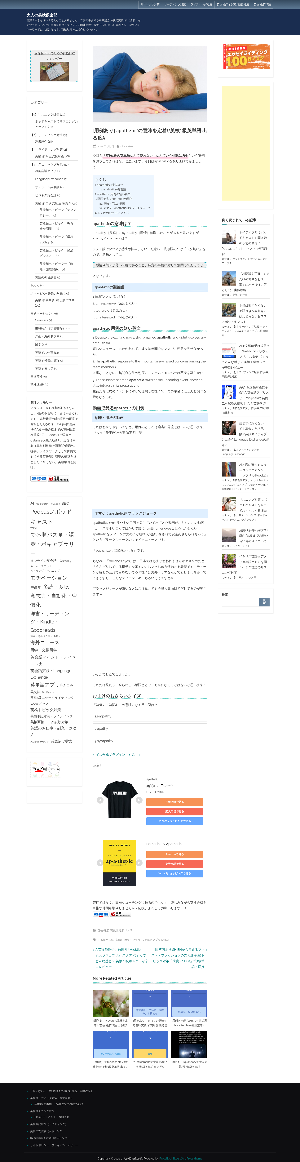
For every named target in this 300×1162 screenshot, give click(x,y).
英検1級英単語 (262, 4)
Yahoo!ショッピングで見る (173, 819)
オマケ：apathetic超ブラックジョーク (127, 208)
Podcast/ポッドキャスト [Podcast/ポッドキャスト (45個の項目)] (51, 516)
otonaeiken (127, 146)
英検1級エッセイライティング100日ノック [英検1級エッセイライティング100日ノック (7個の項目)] (52, 700)
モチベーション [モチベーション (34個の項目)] (49, 578)
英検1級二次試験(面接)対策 (233, 4)
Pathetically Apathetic (164, 842)
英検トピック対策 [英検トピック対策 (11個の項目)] (45, 709)
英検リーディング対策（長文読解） (51, 1096)
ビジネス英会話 (45, 195)
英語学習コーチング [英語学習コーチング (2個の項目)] (39, 741)
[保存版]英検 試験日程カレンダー (50, 1136)
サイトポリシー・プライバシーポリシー (54, 1143)
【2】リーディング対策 (46, 135)
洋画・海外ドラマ (47, 336)
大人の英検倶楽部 (42, 15)
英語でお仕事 (44, 352)
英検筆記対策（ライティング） (49, 1122)
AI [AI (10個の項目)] (32, 503)
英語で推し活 (44, 368)
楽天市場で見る (173, 809)
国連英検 (36, 377)
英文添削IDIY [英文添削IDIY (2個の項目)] (48, 692)
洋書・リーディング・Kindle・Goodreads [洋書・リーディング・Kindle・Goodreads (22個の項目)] (49, 622)
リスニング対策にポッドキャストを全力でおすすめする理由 (253, 505)
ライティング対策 (201, 4)
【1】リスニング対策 (44, 115)
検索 (225, 595)
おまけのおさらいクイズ (113, 213)
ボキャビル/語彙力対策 (46, 293)
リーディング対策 (175, 4)
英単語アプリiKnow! (156, 938)
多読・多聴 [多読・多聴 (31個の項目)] (56, 587)
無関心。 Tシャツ (160, 784)
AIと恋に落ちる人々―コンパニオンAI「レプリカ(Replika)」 (254, 470)
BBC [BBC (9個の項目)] (65, 503)
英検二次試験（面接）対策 (46, 1129)
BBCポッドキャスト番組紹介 (51, 1115)
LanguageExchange (49, 179)
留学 (38, 344)
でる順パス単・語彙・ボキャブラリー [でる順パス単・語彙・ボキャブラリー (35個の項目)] (52, 544)
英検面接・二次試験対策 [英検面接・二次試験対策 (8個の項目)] (49, 722)
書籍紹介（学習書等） (50, 328)
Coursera (41, 320)
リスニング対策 (150, 4)
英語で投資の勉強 (47, 360)
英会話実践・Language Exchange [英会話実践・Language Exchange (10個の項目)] (50, 674)
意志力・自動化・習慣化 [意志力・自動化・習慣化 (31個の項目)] (53, 600)
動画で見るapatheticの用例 (115, 199)
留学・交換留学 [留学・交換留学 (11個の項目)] (43, 650)
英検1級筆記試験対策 (49, 156)
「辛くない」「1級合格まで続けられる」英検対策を (61, 1089)
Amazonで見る (173, 800)
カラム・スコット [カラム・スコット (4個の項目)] (41, 566)
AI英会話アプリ (45, 171)
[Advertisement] (246, 143)
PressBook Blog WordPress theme (180, 1157)
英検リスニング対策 (42, 1109)
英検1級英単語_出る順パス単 (115, 928)
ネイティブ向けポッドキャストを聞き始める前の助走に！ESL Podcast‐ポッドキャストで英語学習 (245, 243)
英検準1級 (37, 385)
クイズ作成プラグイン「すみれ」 (117, 753)
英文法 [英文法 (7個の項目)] (35, 692)
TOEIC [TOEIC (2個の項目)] (33, 528)
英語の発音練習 (45, 277)
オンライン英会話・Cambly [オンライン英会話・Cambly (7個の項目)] (50, 561)
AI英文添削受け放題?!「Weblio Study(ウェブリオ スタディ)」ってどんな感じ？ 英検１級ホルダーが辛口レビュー (245, 356)
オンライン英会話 (47, 187)
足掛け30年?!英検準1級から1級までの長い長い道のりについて (253, 535)
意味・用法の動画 (114, 203)
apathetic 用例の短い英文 (113, 194)
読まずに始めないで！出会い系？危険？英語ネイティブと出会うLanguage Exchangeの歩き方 (245, 434)
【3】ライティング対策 (46, 149)
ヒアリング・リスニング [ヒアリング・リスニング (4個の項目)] (45, 570)
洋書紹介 (41, 141)
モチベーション (41, 313)
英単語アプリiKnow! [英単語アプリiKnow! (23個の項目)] (52, 685)
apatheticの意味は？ (110, 185)
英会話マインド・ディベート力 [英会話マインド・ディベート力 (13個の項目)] (53, 661)
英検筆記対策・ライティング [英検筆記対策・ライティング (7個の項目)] (51, 716)
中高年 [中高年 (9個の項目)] (35, 587)
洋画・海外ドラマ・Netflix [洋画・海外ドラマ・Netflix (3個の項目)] (45, 636)
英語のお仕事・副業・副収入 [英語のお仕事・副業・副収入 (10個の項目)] (53, 731)
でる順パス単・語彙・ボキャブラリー (120, 938)
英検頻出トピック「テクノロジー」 (242, 489)
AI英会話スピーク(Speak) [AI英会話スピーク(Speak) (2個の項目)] (48, 504)
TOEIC (34, 285)
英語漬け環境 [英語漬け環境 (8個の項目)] (61, 741)
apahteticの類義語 (114, 189)
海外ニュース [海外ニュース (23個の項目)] (45, 642)
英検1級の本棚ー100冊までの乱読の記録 (58, 1102)
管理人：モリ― (41, 402)
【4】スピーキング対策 (46, 164)
